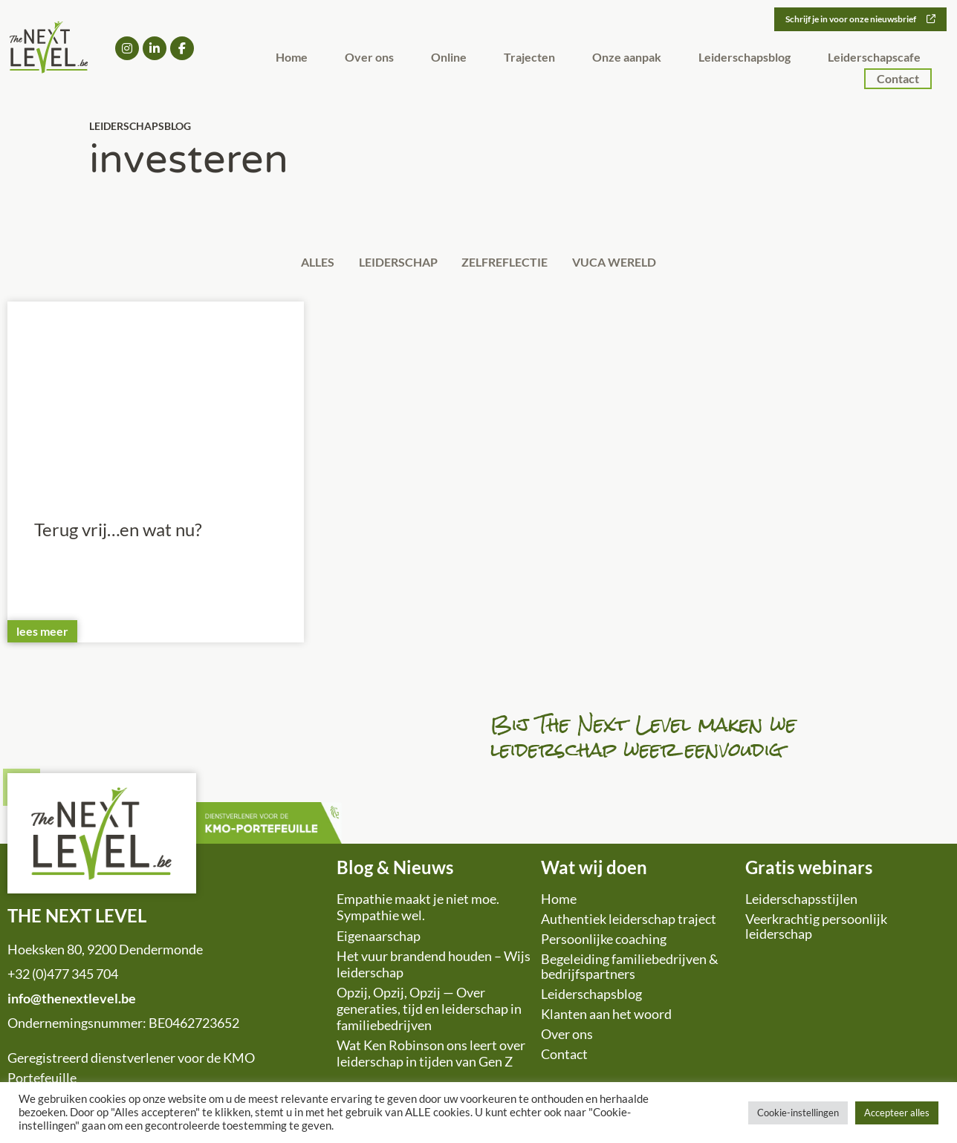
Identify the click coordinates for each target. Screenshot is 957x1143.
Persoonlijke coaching (603, 942)
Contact (898, 81)
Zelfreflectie (510, 263)
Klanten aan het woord (606, 1017)
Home (292, 59)
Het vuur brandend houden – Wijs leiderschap (434, 967)
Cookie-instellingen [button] (798, 1112)
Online (449, 59)
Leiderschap (393, 263)
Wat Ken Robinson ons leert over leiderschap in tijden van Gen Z (431, 1057)
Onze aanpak (626, 59)
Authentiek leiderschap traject (628, 922)
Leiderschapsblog (744, 59)
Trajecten (529, 59)
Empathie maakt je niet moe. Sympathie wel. (418, 910)
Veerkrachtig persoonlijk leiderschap (816, 930)
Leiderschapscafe (874, 59)
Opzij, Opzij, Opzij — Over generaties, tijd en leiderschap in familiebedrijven (429, 1012)
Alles (302, 263)
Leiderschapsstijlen (801, 902)
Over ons (369, 59)
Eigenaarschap (379, 939)
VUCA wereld (630, 263)
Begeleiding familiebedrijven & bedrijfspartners (629, 970)
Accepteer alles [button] (897, 1112)
